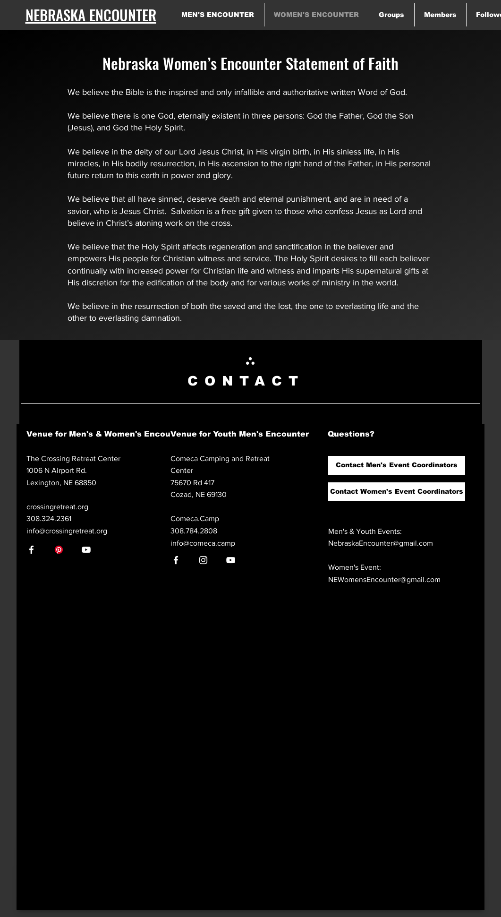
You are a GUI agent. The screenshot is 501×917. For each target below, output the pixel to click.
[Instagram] (203, 560)
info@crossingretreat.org (66, 531)
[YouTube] (86, 549)
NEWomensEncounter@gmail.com (384, 579)
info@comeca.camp (202, 543)
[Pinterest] (58, 549)
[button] (396, 465)
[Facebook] (31, 549)
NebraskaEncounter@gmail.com (380, 543)
